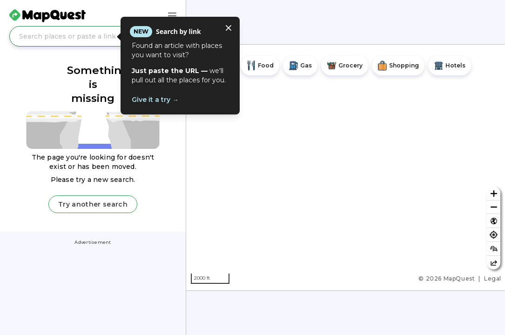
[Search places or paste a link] (92, 36)
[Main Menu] (172, 16)
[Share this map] (493, 262)
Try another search (93, 204)
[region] (345, 167)
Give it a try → (155, 99)
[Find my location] (493, 234)
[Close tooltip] (228, 28)
